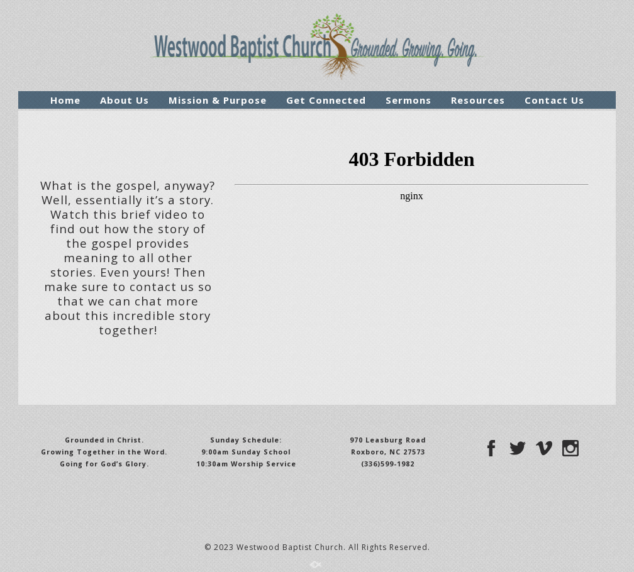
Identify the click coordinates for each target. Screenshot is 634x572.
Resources (478, 100)
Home (65, 100)
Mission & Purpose (218, 100)
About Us (124, 100)
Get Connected (326, 100)
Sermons (408, 100)
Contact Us (554, 100)
